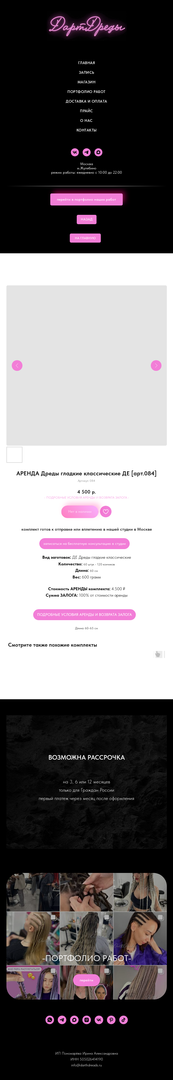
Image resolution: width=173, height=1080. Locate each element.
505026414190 (91, 1059)
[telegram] (87, 152)
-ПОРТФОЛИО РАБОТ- (86, 958)
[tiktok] (123, 1020)
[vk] (75, 152)
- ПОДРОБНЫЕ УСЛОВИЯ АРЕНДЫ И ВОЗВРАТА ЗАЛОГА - (86, 497)
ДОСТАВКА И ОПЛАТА (86, 101)
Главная (86, 63)
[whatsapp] (49, 1020)
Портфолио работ (86, 92)
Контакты (86, 130)
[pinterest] (111, 1020)
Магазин (87, 82)
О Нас (86, 120)
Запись (86, 72)
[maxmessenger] (98, 152)
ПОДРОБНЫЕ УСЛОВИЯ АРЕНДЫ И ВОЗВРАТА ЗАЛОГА (84, 614)
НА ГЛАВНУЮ (85, 238)
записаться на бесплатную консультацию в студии (84, 543)
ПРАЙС (86, 111)
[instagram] (86, 1020)
